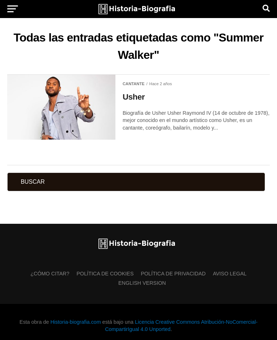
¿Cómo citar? (49, 273)
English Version (142, 283)
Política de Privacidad (173, 273)
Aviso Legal (229, 273)
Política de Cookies (104, 273)
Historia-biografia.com (75, 322)
